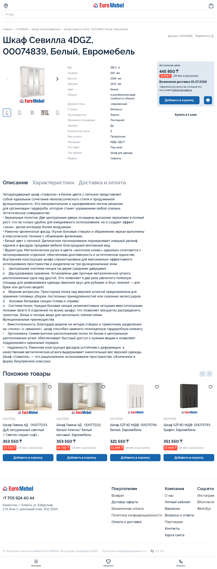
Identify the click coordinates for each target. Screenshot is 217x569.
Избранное (108, 563)
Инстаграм (205, 495)
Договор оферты (125, 502)
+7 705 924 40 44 (18, 498)
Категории (36, 563)
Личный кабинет (178, 502)
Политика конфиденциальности (137, 515)
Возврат (118, 495)
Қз (157, 551)
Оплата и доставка (126, 522)
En (162, 551)
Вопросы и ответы (179, 515)
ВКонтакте (205, 502)
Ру (152, 551)
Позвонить (181, 563)
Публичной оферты (182, 90)
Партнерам (174, 522)
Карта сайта (174, 535)
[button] (202, 374)
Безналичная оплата (128, 508)
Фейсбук (204, 508)
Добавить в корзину (179, 100)
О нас (169, 495)
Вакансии (172, 508)
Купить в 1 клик (186, 114)
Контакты (172, 528)
